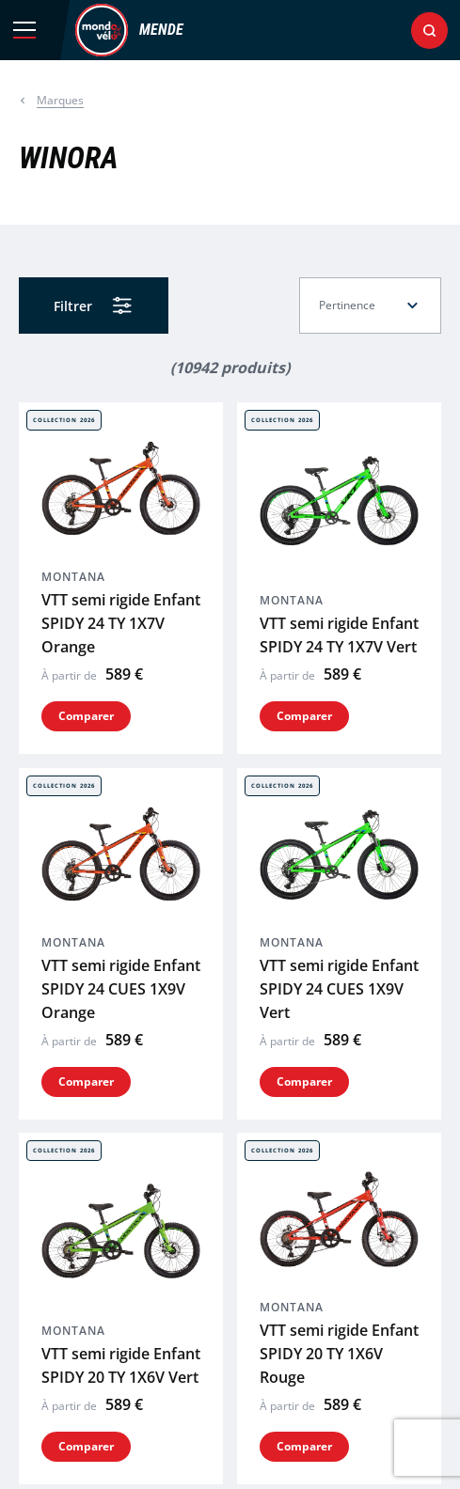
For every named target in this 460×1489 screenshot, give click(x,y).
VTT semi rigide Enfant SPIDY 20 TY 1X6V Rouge (339, 971)
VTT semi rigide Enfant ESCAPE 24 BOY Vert (120, 1435)
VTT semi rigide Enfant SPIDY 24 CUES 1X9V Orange (120, 733)
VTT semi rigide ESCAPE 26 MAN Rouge (99, 1209)
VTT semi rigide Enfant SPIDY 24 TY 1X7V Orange (120, 495)
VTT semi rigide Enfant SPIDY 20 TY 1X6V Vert (120, 983)
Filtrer (73, 306)
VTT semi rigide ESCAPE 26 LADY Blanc (318, 1209)
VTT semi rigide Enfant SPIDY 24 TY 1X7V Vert (339, 507)
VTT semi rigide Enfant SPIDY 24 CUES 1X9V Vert (339, 733)
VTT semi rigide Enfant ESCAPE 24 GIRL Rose (339, 1435)
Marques (60, 100)
